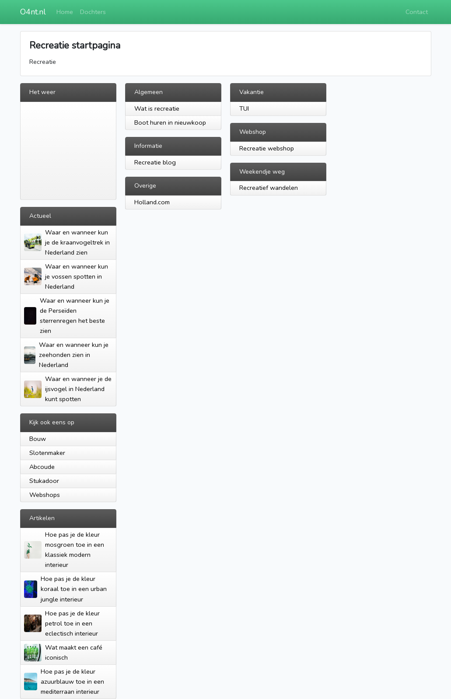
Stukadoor (44, 480)
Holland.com (152, 202)
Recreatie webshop (266, 148)
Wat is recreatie (156, 108)
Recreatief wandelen (268, 187)
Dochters (93, 11)
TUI (244, 108)
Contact (417, 11)
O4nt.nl (33, 12)
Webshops (44, 494)
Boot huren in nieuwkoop (170, 122)
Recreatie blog (155, 162)
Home (64, 11)
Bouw (37, 438)
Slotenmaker (47, 452)
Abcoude (42, 466)
